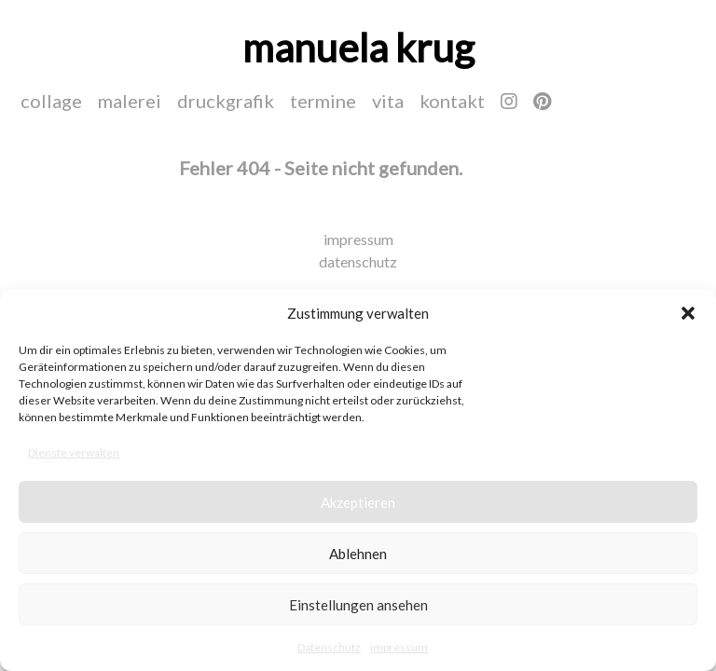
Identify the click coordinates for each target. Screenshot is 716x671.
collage (51, 100)
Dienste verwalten (73, 452)
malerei (129, 100)
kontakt (452, 100)
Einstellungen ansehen (358, 604)
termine (323, 100)
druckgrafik (225, 100)
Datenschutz (329, 647)
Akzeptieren (358, 502)
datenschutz (358, 261)
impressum (399, 647)
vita (388, 100)
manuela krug (358, 47)
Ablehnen (358, 553)
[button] (688, 313)
